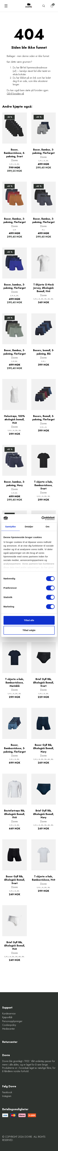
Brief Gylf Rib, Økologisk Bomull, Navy (43, 814)
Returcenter (9, 1042)
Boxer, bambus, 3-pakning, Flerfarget (14, 286)
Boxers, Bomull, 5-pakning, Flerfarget (43, 418)
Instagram (6, 1096)
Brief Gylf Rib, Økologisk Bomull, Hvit (14, 946)
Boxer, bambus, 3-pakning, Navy (14, 483)
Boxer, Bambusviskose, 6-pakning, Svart (14, 153)
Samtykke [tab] (10, 526)
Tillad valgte (28, 630)
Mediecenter (8, 1028)
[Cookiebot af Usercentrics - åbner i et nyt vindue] (42, 518)
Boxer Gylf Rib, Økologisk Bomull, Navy (43, 748)
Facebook (7, 1092)
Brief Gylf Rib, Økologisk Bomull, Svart (43, 683)
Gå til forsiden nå (15, 93)
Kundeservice (9, 1013)
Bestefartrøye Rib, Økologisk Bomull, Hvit (14, 814)
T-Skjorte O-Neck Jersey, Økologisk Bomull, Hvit (43, 288)
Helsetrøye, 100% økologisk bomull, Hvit (14, 420)
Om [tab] (47, 526)
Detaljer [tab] (29, 526)
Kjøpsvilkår (7, 1017)
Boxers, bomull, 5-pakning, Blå (43, 352)
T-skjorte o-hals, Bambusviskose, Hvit (43, 878)
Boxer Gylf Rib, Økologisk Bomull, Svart (14, 880)
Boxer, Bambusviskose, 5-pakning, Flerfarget (14, 748)
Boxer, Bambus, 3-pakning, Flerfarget (43, 151)
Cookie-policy (9, 1025)
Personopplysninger (12, 1021)
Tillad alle (29, 620)
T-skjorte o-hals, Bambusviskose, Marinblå (14, 683)
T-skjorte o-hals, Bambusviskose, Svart (43, 485)
